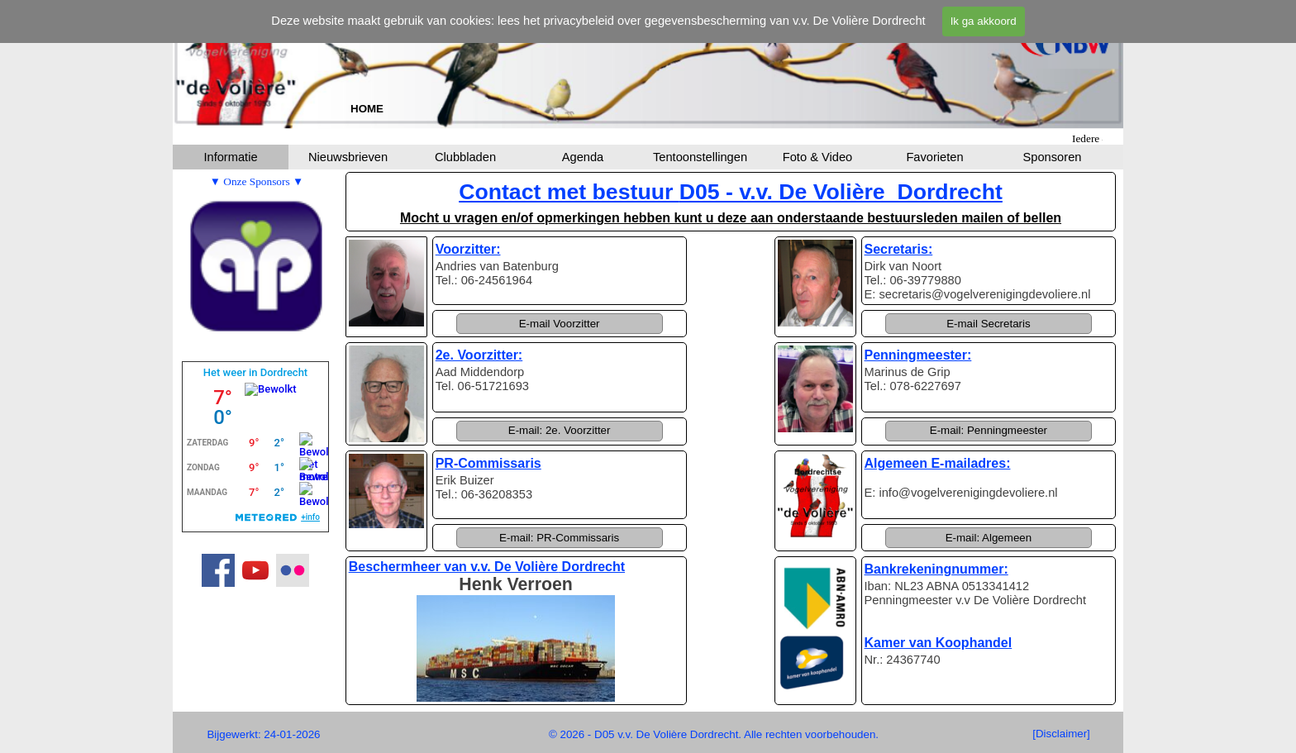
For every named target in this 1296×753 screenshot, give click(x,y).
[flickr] (292, 570)
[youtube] (255, 570)
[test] (1061, 734)
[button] (559, 323)
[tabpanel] (367, 108)
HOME (367, 108)
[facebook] (218, 570)
